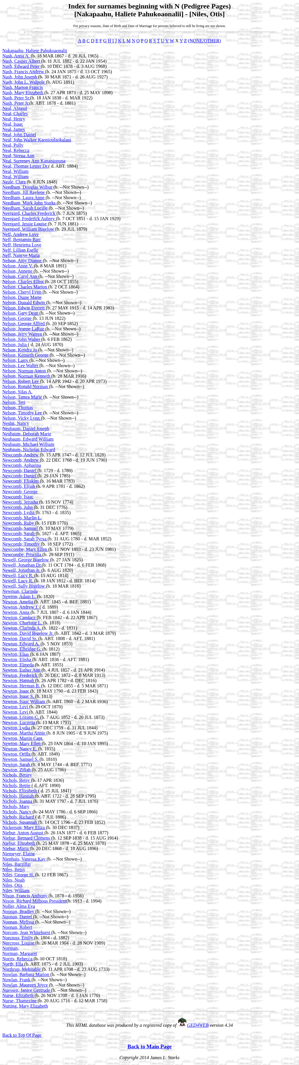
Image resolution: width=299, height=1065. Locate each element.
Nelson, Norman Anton (24, 370)
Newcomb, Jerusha (20, 502)
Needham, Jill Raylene (24, 192)
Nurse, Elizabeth (18, 995)
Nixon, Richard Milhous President (34, 900)
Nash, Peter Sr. (16, 97)
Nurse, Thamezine (20, 1000)
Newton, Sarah (16, 764)
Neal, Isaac (12, 124)
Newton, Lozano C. (21, 717)
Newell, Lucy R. (18, 575)
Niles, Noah (13, 879)
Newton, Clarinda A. (22, 628)
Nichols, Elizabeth (20, 790)
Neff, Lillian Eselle (20, 250)
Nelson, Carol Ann (20, 276)
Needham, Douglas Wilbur (27, 187)
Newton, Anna (16, 612)
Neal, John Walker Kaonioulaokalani (36, 139)
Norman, (10, 948)
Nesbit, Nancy (15, 423)
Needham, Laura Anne (24, 197)
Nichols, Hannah (18, 796)
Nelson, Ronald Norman (25, 386)
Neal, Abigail (14, 108)
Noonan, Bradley (18, 911)
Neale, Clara (14, 181)
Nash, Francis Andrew (23, 71)
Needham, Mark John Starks (29, 202)
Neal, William (15, 171)
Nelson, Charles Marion (25, 286)
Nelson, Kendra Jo (20, 349)
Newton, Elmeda (18, 664)
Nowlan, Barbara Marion (26, 974)
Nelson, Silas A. (17, 391)
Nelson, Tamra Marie (22, 397)
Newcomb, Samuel (20, 528)
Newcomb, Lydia (19, 512)
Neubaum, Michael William (28, 444)
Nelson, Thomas (17, 407)
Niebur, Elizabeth (19, 843)
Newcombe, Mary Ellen (25, 549)
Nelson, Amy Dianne (22, 260)
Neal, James (13, 129)
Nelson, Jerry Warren (22, 334)
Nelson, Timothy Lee (22, 412)
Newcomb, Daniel (19, 470)
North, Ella (13, 963)
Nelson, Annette (18, 271)
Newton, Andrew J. (21, 607)
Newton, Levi (15, 706)
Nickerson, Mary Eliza (24, 827)
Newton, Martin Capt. (22, 738)
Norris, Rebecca (18, 958)
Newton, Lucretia (19, 722)
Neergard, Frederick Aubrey (29, 218)
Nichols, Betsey (17, 775)
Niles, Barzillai (16, 864)
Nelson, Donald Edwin (24, 302)
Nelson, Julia (15, 344)
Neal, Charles (15, 113)
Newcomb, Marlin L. (22, 517)
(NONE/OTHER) (204, 40)
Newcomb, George (20, 491)
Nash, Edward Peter (21, 66)
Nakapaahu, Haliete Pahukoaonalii (34, 50)
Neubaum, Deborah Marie (26, 433)
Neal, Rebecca (15, 150)
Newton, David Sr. (20, 638)
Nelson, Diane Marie (21, 297)
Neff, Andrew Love (20, 234)
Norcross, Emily (18, 937)
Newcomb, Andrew (21, 454)
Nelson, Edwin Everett (24, 307)
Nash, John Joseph (20, 76)
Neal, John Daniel (19, 134)
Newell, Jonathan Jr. (21, 570)
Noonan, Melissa (18, 921)
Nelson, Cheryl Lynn (22, 292)
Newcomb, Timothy (21, 544)
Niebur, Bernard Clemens (26, 837)
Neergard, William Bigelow (28, 229)
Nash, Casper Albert (21, 61)
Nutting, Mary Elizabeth (25, 1005)
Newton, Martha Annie (24, 733)
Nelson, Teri (13, 402)
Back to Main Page (149, 1046)
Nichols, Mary (15, 806)
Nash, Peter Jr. (15, 103)
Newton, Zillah (17, 769)
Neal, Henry (13, 118)
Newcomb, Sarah (19, 533)
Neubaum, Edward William (27, 439)
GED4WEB (198, 1025)
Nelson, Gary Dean (20, 313)
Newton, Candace (19, 617)
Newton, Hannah (18, 680)
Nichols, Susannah (20, 822)
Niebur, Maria (16, 848)
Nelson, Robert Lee (21, 381)
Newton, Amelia (18, 601)
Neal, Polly (12, 145)
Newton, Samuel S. (21, 759)
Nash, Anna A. (16, 55)
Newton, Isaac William (24, 701)
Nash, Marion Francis (22, 87)
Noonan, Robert (17, 927)
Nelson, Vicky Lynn (21, 418)
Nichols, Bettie (17, 785)
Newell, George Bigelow (26, 559)
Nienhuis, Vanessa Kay (24, 858)
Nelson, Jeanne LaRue (24, 328)
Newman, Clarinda (20, 591)
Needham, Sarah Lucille (25, 208)
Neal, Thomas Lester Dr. (25, 166)
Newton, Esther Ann (21, 670)
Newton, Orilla (17, 754)
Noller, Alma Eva (18, 906)
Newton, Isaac (16, 691)
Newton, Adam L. (19, 596)
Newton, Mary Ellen (22, 743)
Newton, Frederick (20, 675)
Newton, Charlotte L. (22, 622)
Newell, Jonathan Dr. (22, 565)
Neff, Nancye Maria (21, 255)
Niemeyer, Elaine (18, 853)
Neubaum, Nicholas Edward (28, 449)
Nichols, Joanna (17, 801)
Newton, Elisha (17, 659)
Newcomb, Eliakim (21, 481)
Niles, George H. (18, 874)
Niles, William (15, 890)
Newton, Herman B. (21, 685)
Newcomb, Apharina (21, 465)
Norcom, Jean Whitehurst (26, 932)
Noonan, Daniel (17, 916)
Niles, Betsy (13, 869)
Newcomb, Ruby (18, 523)
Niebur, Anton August (23, 832)
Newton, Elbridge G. (22, 649)
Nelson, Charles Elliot (23, 281)
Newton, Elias (16, 654)
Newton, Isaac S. (18, 696)
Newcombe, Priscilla (22, 554)
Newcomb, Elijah (19, 486)
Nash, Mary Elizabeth (23, 92)
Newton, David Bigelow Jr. (28, 633)
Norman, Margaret (19, 953)
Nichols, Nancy (17, 811)
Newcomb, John (18, 507)
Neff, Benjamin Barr (21, 239)
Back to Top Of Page (21, 1035)
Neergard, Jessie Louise (25, 223)
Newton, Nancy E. (20, 748)
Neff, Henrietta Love (21, 244)
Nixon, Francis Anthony (25, 895)
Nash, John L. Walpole (24, 82)
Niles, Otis (12, 885)
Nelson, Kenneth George (26, 355)
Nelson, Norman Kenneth (26, 376)
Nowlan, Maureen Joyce (25, 984)
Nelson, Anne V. (18, 265)
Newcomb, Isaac (18, 496)
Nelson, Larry (15, 360)
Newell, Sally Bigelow (24, 586)
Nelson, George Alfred (24, 323)
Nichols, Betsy (16, 780)
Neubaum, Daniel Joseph (25, 428)
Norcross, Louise (18, 942)
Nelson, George (17, 318)
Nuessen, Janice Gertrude (26, 990)
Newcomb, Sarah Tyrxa (25, 538)
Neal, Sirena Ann (18, 155)
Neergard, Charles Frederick (29, 213)
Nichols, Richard (18, 816)
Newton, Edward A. (21, 643)
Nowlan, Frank (17, 979)
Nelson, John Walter (21, 339)
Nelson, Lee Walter (20, 365)
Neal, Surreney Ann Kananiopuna (33, 160)
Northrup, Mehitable (22, 969)
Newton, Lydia (16, 727)
